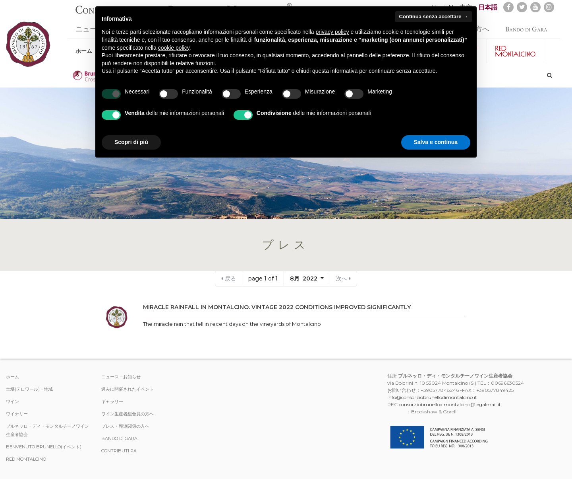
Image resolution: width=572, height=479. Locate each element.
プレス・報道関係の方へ (125, 426)
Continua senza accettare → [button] (433, 16)
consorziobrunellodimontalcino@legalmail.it (450, 404)
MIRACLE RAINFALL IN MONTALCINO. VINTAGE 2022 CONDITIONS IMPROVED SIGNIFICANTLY (277, 307)
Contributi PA (119, 451)
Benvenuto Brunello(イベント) (43, 447)
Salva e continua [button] (436, 142)
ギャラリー (112, 401)
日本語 (487, 7)
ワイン (12, 401)
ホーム (83, 47)
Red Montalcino (26, 459)
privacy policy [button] (332, 32)
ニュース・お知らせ (121, 377)
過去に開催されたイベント (127, 389)
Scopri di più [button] (131, 142)
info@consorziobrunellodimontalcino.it (432, 397)
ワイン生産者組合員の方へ (127, 414)
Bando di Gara (526, 25)
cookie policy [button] (173, 48)
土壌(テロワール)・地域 (29, 389)
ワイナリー (17, 414)
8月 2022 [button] (304, 278)
